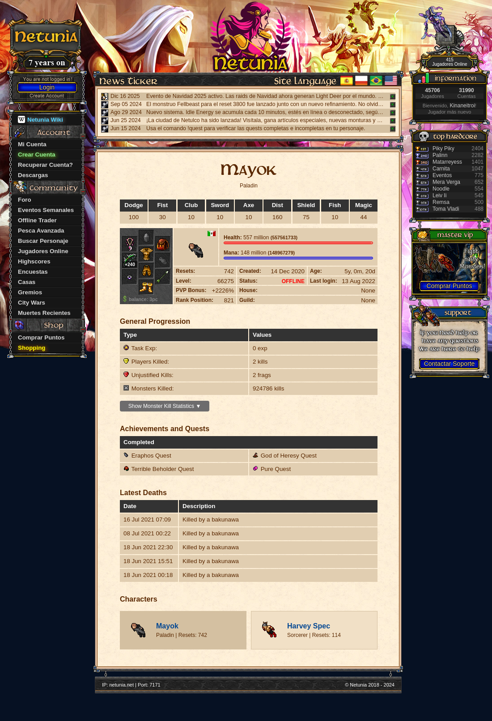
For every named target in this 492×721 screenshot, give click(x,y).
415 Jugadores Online (449, 62)
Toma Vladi (446, 209)
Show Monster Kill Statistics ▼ (164, 406)
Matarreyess (447, 162)
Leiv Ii (439, 195)
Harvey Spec (308, 626)
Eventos (442, 175)
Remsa (441, 202)
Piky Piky (443, 148)
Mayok (167, 626)
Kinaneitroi (462, 105)
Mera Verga (446, 182)
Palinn (440, 155)
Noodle (441, 189)
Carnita (441, 168)
